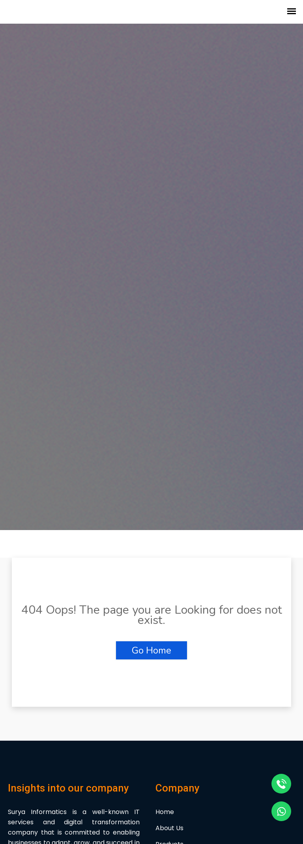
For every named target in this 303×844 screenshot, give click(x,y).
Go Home (151, 650)
